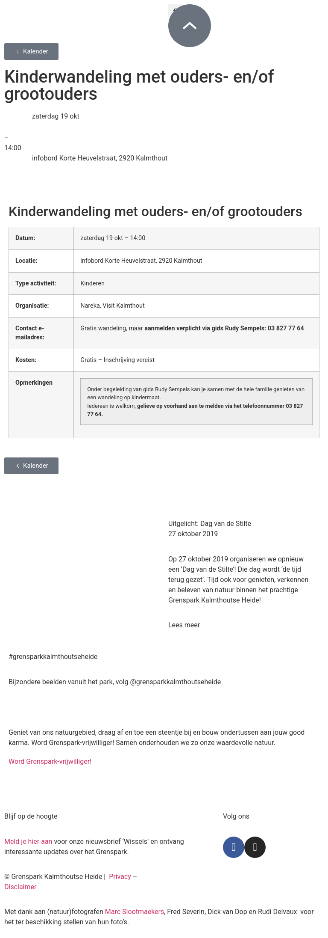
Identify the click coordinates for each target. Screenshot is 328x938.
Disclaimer (20, 887)
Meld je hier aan (28, 841)
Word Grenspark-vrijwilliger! (50, 761)
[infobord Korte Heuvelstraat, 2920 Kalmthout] (15, 164)
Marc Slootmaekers (134, 912)
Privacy (120, 877)
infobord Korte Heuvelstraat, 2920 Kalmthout (99, 158)
